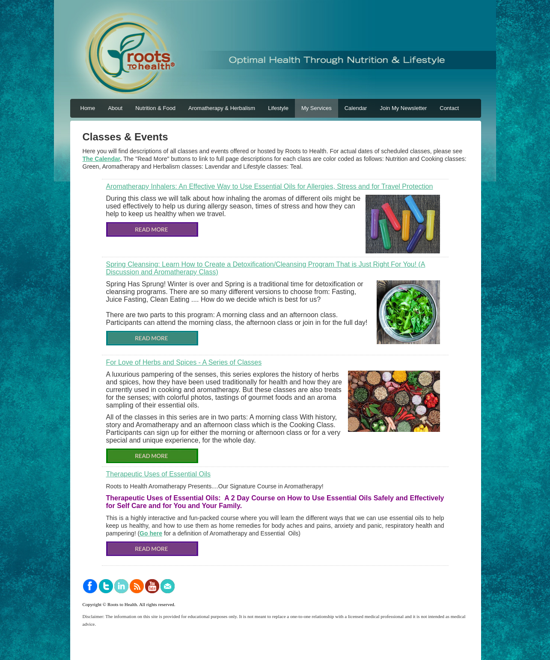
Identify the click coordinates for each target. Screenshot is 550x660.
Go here (151, 533)
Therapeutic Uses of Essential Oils (158, 474)
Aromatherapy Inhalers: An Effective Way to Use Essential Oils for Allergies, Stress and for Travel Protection (269, 186)
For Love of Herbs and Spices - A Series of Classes (184, 362)
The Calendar (101, 158)
